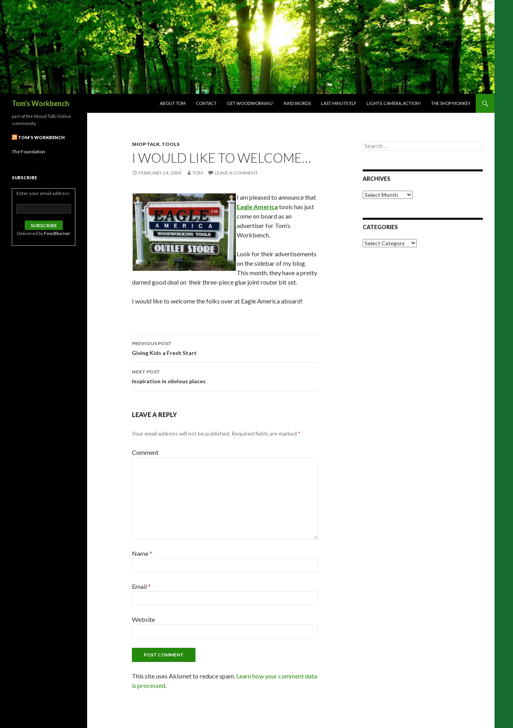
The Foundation (28, 151)
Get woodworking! (250, 103)
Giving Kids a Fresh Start (225, 347)
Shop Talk (146, 144)
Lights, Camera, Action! (394, 103)
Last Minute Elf (338, 103)
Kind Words (297, 103)
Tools (170, 144)
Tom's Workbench (40, 103)
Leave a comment (236, 173)
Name (142, 553)
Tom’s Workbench (41, 137)
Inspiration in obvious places (225, 375)
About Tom (173, 103)
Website (143, 619)
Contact (206, 103)
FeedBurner (57, 233)
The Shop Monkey (451, 103)
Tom (197, 173)
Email (141, 586)
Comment (145, 452)
